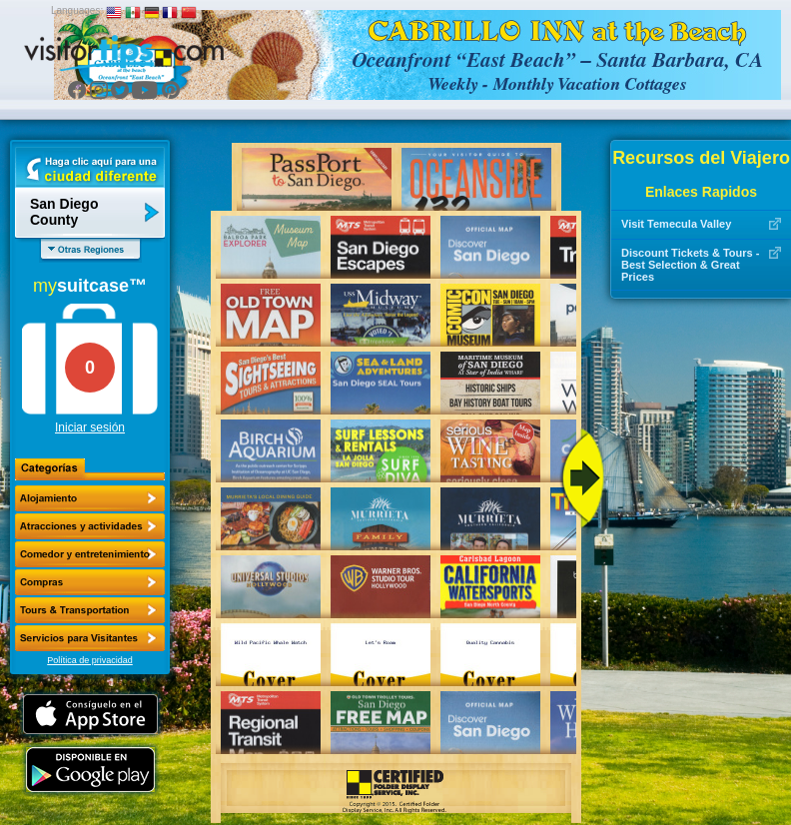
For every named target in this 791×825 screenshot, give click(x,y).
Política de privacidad (90, 660)
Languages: (77, 10)
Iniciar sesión (90, 427)
